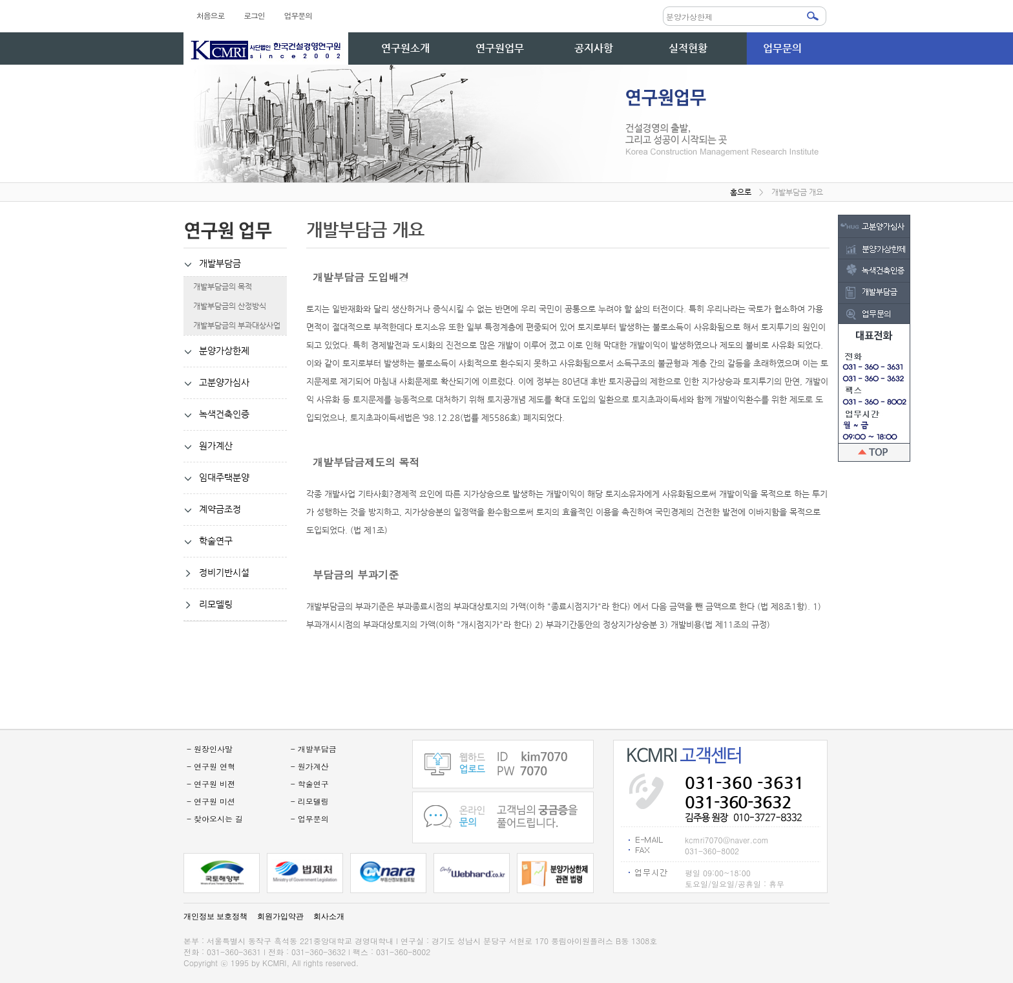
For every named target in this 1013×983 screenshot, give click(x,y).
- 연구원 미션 (211, 800)
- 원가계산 (310, 766)
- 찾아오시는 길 (215, 818)
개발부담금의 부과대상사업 (231, 325)
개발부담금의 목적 (217, 286)
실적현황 (688, 48)
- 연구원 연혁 (211, 766)
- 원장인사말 (210, 748)
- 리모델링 (310, 800)
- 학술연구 (310, 783)
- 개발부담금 (314, 748)
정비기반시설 (216, 573)
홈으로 (740, 192)
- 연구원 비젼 (211, 783)
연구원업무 (499, 48)
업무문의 (298, 15)
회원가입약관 (280, 916)
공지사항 (593, 48)
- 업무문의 (310, 818)
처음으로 (210, 15)
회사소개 (328, 916)
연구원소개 (405, 48)
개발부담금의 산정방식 (224, 305)
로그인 (254, 15)
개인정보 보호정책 (215, 916)
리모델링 (208, 604)
